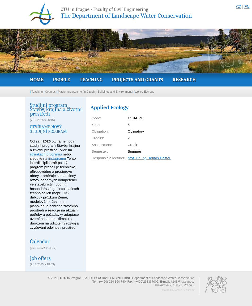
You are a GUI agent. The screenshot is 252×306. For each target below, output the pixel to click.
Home (37, 79)
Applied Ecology (144, 91)
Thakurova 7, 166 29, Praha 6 (174, 285)
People (61, 79)
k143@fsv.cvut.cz (183, 281)
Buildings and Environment (115, 91)
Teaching (91, 79)
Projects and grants (137, 79)
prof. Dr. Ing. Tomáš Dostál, (149, 158)
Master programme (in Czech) (76, 91)
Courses (50, 91)
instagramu (57, 158)
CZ (238, 7)
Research (184, 79)
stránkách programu (46, 154)
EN (246, 7)
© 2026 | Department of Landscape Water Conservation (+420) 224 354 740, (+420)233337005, (121, 279)
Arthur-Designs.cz (184, 290)
